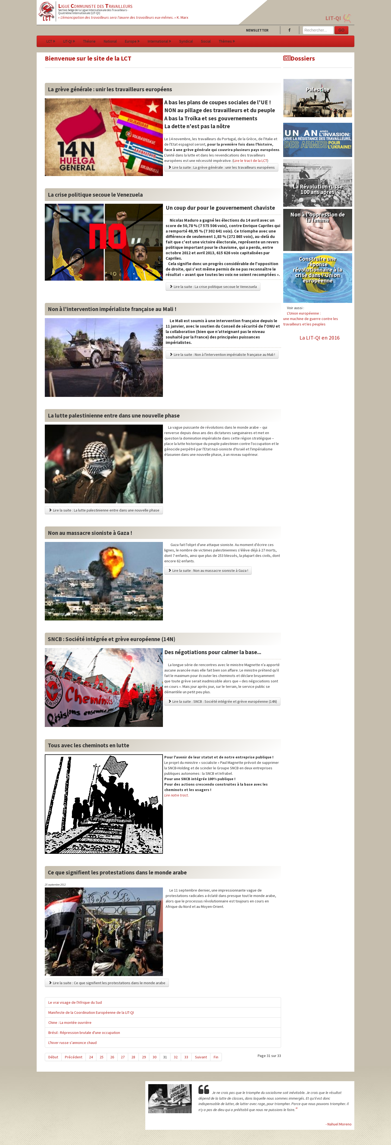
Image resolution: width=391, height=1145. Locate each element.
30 (154, 1057)
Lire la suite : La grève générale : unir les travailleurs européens (221, 167)
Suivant (201, 1057)
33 (186, 1057)
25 (101, 1057)
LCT (50, 41)
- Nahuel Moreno (339, 1124)
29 (144, 1057)
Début (53, 1057)
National (110, 41)
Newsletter (257, 30)
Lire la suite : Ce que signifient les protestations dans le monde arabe (106, 982)
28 (133, 1057)
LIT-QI (333, 18)
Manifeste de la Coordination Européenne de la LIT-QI (91, 1012)
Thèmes (227, 41)
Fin (216, 1057)
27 (123, 1057)
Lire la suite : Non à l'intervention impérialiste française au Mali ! (222, 354)
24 (91, 1057)
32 (176, 1057)
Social (206, 41)
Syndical (186, 41)
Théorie (89, 41)
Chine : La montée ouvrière (70, 1022)
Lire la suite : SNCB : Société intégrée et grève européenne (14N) (222, 701)
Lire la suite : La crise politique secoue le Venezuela (213, 286)
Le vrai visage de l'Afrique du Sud (75, 1002)
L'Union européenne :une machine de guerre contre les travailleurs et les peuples (310, 319)
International (159, 41)
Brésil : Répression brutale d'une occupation (84, 1032)
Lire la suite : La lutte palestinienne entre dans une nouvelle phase (103, 510)
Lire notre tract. (176, 795)
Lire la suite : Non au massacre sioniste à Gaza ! (208, 570)
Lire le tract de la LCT (250, 160)
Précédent (73, 1057)
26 (112, 1057)
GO (342, 30)
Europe (132, 41)
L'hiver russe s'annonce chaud (72, 1042)
